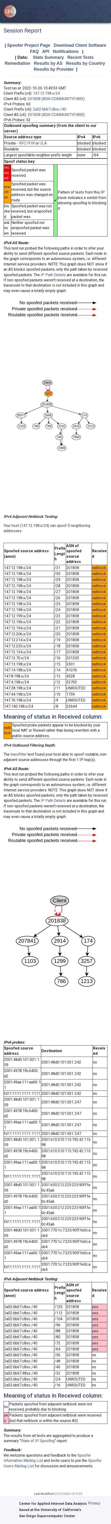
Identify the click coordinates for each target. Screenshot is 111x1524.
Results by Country (85, 63)
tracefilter (19, 754)
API (45, 51)
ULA (43, 143)
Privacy (94, 1503)
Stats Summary (48, 57)
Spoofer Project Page (28, 45)
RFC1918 (27, 143)
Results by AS (48, 63)
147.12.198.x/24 (46, 93)
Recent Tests (80, 57)
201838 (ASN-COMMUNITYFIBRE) (56, 99)
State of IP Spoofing (38, 1441)
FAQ (34, 51)
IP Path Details (53, 275)
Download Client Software (80, 45)
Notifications (66, 51)
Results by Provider (54, 69)
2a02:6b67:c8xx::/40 (49, 109)
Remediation (17, 63)
